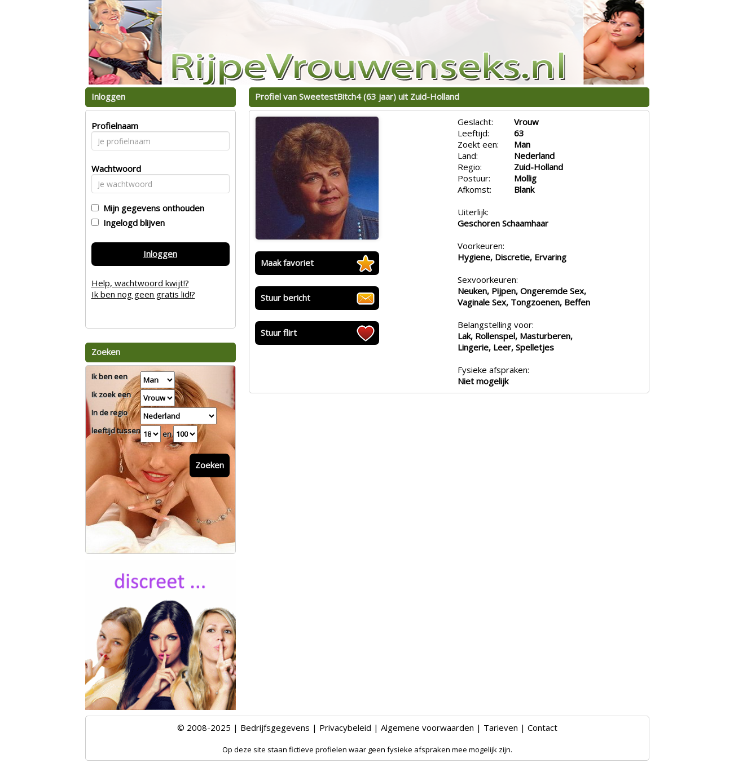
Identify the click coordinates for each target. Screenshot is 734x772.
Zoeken (209, 465)
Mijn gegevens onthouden (151, 208)
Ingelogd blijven (132, 222)
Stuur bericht (285, 297)
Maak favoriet (287, 262)
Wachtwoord (113, 168)
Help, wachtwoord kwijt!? (140, 283)
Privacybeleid (345, 727)
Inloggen (160, 253)
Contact (542, 727)
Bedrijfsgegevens (275, 727)
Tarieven (501, 727)
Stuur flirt (279, 332)
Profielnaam (113, 125)
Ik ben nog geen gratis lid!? (143, 294)
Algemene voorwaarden (427, 727)
